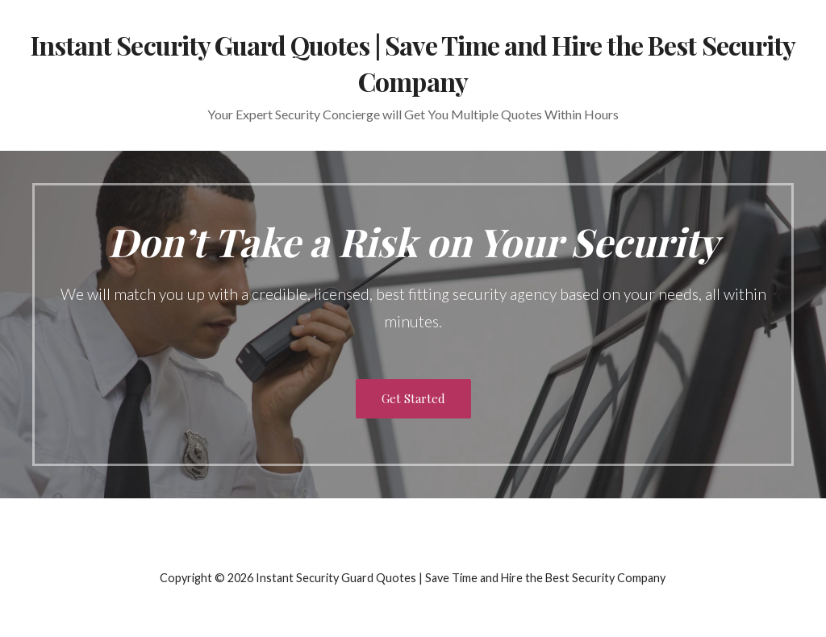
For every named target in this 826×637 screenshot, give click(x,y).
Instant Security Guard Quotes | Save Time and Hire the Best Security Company (413, 62)
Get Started (413, 398)
